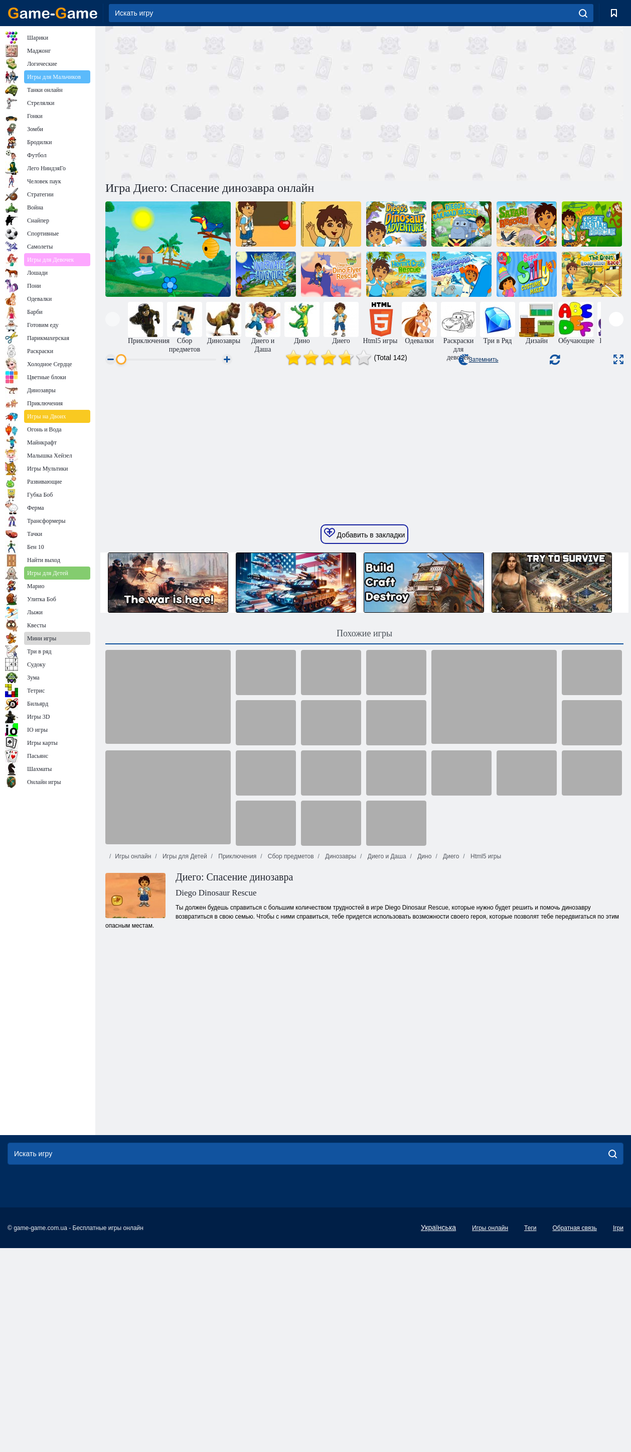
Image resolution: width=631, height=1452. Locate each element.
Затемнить (478, 359)
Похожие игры (364, 876)
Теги (530, 1426)
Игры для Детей (184, 1099)
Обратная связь (574, 1426)
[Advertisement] (234, 102)
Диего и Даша (386, 1099)
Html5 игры (485, 1099)
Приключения (236, 1099)
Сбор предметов (290, 1099)
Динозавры (340, 1099)
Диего (450, 1099)
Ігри (618, 1426)
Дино (423, 1099)
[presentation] (112, 319)
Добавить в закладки (364, 776)
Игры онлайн (133, 1099)
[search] (583, 13)
